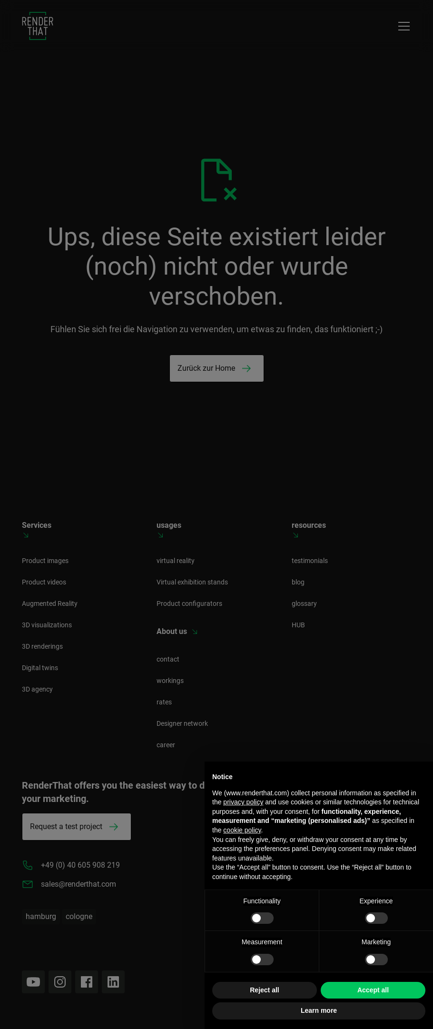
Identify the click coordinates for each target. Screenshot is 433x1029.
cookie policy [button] (242, 830)
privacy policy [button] (243, 802)
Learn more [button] (319, 1010)
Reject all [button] (264, 990)
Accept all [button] (373, 990)
